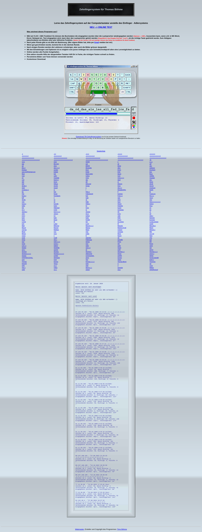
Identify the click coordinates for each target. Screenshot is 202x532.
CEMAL (152, 176)
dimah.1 (24, 186)
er (54, 190)
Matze (87, 230)
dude (23, 188)
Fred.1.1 (120, 196)
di (118, 182)
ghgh (119, 200)
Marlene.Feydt (122, 228)
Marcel (24, 228)
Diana (151, 182)
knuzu (119, 220)
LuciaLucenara (154, 222)
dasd (119, 180)
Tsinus (55, 263)
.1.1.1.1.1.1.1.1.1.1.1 (28, 158)
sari (151, 247)
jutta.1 (151, 216)
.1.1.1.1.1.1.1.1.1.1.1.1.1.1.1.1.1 (63, 160)
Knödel (88, 220)
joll (150, 214)
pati (151, 240)
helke (23, 206)
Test (87, 259)
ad (118, 164)
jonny (23, 216)
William (152, 267)
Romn (151, 244)
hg (86, 206)
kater (55, 218)
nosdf (55, 238)
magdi (151, 224)
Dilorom (120, 184)
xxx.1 (55, 269)
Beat (23, 174)
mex (55, 232)
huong (119, 208)
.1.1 (55, 154)
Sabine (56, 246)
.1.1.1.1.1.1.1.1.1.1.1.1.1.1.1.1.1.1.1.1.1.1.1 (130, 160)
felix (55, 192)
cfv (22, 178)
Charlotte (56, 178)
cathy (55, 176)
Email (96, 42)
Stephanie (57, 257)
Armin (119, 170)
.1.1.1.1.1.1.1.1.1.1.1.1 (60, 158)
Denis (55, 182)
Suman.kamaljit (154, 257)
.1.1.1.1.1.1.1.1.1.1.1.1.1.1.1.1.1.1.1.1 (97, 160)
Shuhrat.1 (88, 251)
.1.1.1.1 (120, 154)
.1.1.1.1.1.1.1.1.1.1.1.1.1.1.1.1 (31, 160)
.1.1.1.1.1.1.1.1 (90, 156)
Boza (151, 174)
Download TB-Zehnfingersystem (88, 137)
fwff (23, 198)
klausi (55, 220)
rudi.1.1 (24, 246)
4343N (88, 162)
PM (151, 242)
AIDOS (88, 166)
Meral (23, 232)
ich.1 (23, 210)
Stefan (151, 255)
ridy (119, 244)
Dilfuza (56, 184)
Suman (120, 257)
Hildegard (57, 208)
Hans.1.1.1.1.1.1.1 (155, 202)
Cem (119, 176)
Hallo (87, 202)
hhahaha (120, 206)
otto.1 (55, 240)
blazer (119, 174)
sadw (119, 246)
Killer (119, 218)
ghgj (151, 200)
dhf (87, 182)
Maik (23, 226)
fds (22, 192)
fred (87, 196)
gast (119, 198)
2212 (55, 162)
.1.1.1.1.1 (152, 154)
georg (151, 198)
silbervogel (89, 253)
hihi (23, 208)
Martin (151, 228)
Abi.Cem (56, 164)
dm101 (56, 186)
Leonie (24, 222)
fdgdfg (151, 190)
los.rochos (121, 222)
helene (152, 204)
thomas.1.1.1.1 (90, 261)
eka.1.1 (120, 188)
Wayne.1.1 (89, 267)
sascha (56, 249)
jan (150, 210)
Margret (56, 228)
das (87, 180)
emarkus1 (152, 188)
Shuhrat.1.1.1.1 (26, 253)
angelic (56, 170)
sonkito (56, 255)
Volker (56, 267)
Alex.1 (24, 168)
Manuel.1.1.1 (89, 226)
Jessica (88, 212)
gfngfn (24, 200)
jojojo (119, 214)
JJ (150, 212)
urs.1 (55, 265)
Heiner (119, 204)
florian (55, 194)
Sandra (24, 247)
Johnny (56, 214)
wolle (23, 269)
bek (55, 174)
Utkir (87, 265)
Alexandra (89, 168)
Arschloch (152, 170)
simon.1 (152, 253)
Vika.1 (24, 267)
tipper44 (24, 263)
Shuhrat (24, 251)
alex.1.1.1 (57, 168)
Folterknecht (89, 194)
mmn (55, 234)
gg (54, 200)
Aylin (118, 172)
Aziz (150, 172)
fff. (150, 192)
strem (87, 257)
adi (22, 166)
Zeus (119, 269)
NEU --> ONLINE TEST (101, 27)
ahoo (55, 166)
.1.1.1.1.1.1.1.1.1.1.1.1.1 (93, 158)
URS (23, 265)
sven (23, 259)
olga (151, 238)
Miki (151, 232)
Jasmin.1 (24, 212)
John (23, 214)
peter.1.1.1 (57, 242)
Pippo (119, 242)
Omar (23, 240)
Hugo (87, 208)
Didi (23, 184)
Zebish (88, 269)
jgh (118, 212)
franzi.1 (24, 196)
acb (87, 164)
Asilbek (56, 172)
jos (55, 216)
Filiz (23, 194)
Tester (119, 259)
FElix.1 (88, 192)
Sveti (55, 259)
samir (151, 246)
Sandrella (56, 247)
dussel (56, 188)
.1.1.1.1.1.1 (25, 156)
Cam (23, 176)
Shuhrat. (56, 251)
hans (119, 202)
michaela (120, 232)
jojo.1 (87, 214)
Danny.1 (56, 180)
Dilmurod (88, 184)
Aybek (87, 172)
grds (23, 202)
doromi (152, 186)
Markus (88, 228)
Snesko (24, 255)
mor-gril (152, 234)
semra (151, 249)
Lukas (55, 224)
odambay (88, 238)
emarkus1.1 (25, 190)
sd (86, 249)
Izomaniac (121, 210)
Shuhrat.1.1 (121, 251)
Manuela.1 (153, 226)
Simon (119, 253)
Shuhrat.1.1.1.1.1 (59, 253)
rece (87, 244)
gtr (54, 202)
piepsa (88, 242)
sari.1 (23, 249)
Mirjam (24, 234)
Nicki (151, 236)
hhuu (151, 206)
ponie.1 (56, 244)
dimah (151, 184)
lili (54, 222)
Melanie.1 (152, 230)
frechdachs (57, 196)
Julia (119, 216)
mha (87, 232)
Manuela (120, 226)
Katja (87, 218)
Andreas (24, 170)
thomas (56, 261)
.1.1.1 (87, 154)
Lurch (87, 224)
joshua (88, 216)
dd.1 (151, 180)
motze (23, 236)
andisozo (152, 168)
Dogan (88, 186)
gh (86, 200)
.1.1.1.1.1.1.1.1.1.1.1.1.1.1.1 (158, 158)
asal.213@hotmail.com (28, 172)
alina (119, 168)
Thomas (24, 261)
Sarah (119, 247)
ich (150, 208)
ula (150, 263)
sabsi (87, 246)
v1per (151, 265)
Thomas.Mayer (122, 261)
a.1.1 (151, 162)
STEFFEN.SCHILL (27, 257)
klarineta (152, 218)
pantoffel (120, 240)
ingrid (55, 210)
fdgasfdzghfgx (122, 190)
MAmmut (56, 226)
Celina (87, 176)
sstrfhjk (120, 255)
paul (23, 242)
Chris (87, 178)
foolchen (120, 194)
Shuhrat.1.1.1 (154, 251)
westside (120, 267)
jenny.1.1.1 (57, 212)
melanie (120, 230)
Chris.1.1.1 (121, 178)
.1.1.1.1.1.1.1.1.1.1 (155, 156)
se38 (119, 249)
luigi (23, 224)
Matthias (56, 230)
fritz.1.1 (152, 196)
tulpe (87, 263)
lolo (87, 222)
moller (87, 234)
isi (86, 210)
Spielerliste (101, 151)
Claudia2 (152, 178)
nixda (23, 238)
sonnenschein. (90, 255)
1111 (23, 162)
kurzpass (152, 220)
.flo (150, 160)
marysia (24, 230)
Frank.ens (152, 194)
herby (55, 206)
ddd (23, 182)
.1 (22, 154)
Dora (119, 186)
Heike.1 (88, 204)
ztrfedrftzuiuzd (154, 269)
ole (118, 238)
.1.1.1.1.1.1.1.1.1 (123, 156)
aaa (23, 164)
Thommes (152, 261)
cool (23, 180)
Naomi (119, 236)
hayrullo (56, 204)
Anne (87, 170)
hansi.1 (24, 204)
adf (150, 164)
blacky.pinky (89, 174)
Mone (119, 234)
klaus (23, 220)
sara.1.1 (88, 247)
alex (151, 166)
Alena (119, 166)
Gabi (87, 198)
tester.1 (152, 259)
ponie (23, 244)
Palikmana (89, 240)
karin (23, 218)
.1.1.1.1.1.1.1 (58, 156)
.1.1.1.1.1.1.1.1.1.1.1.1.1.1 (125, 158)
